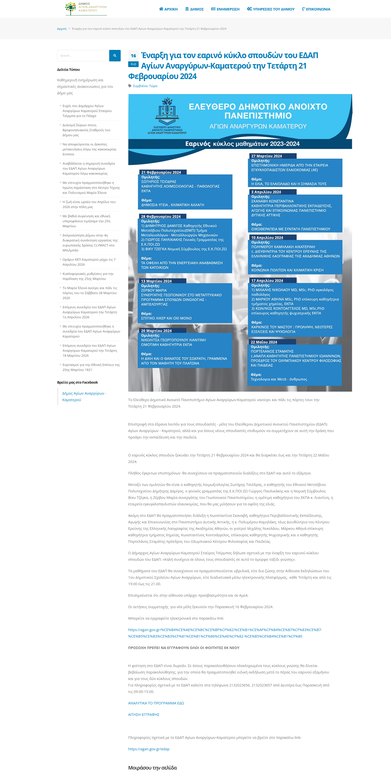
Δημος (194, 8)
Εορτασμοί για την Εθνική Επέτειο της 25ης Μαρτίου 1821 (91, 367)
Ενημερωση (225, 8)
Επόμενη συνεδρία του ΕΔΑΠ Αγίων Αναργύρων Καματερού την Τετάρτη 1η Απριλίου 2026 (90, 312)
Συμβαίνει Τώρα (145, 86)
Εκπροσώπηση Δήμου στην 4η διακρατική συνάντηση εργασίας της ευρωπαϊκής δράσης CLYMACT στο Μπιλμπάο (90, 242)
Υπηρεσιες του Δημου (270, 8)
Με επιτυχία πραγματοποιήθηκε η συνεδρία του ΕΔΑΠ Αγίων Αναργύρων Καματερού (91, 331)
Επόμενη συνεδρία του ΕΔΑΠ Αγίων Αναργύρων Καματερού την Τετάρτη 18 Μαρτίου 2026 (90, 350)
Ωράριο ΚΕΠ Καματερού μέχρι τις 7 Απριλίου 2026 (89, 262)
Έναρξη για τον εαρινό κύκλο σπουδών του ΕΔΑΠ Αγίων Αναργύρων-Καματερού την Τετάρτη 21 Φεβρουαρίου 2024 (223, 65)
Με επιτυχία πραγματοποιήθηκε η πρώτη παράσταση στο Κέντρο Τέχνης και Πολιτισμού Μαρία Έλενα (91, 187)
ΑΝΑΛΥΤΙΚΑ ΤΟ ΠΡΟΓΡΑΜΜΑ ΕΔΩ (156, 703)
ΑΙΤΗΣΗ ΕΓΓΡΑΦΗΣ (143, 714)
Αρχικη (168, 8)
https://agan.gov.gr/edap (149, 749)
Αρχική (62, 28)
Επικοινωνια (316, 8)
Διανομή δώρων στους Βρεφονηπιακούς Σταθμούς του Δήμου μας (86, 130)
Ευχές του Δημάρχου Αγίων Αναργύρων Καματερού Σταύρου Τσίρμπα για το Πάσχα (87, 111)
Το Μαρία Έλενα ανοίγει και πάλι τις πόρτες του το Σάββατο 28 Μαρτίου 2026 (90, 293)
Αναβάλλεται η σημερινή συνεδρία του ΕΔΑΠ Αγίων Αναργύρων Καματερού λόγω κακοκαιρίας (89, 168)
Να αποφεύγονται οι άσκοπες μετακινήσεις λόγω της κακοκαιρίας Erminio (89, 149)
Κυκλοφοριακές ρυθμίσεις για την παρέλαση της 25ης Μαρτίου (88, 276)
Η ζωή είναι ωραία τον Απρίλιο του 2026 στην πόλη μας (89, 204)
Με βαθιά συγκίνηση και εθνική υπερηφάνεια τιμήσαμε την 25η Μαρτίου (86, 221)
